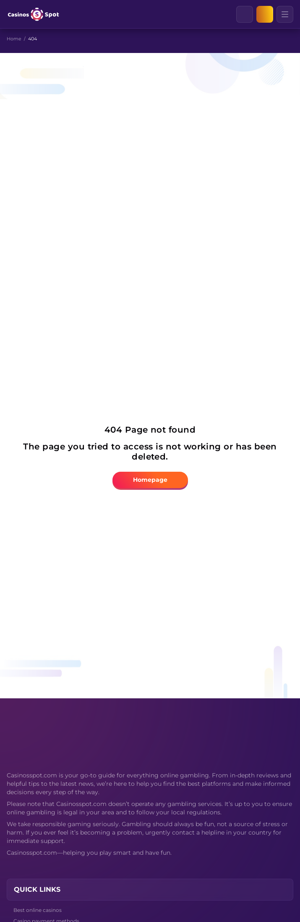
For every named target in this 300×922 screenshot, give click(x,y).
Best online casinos (37, 910)
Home (14, 39)
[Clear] (252, 14)
